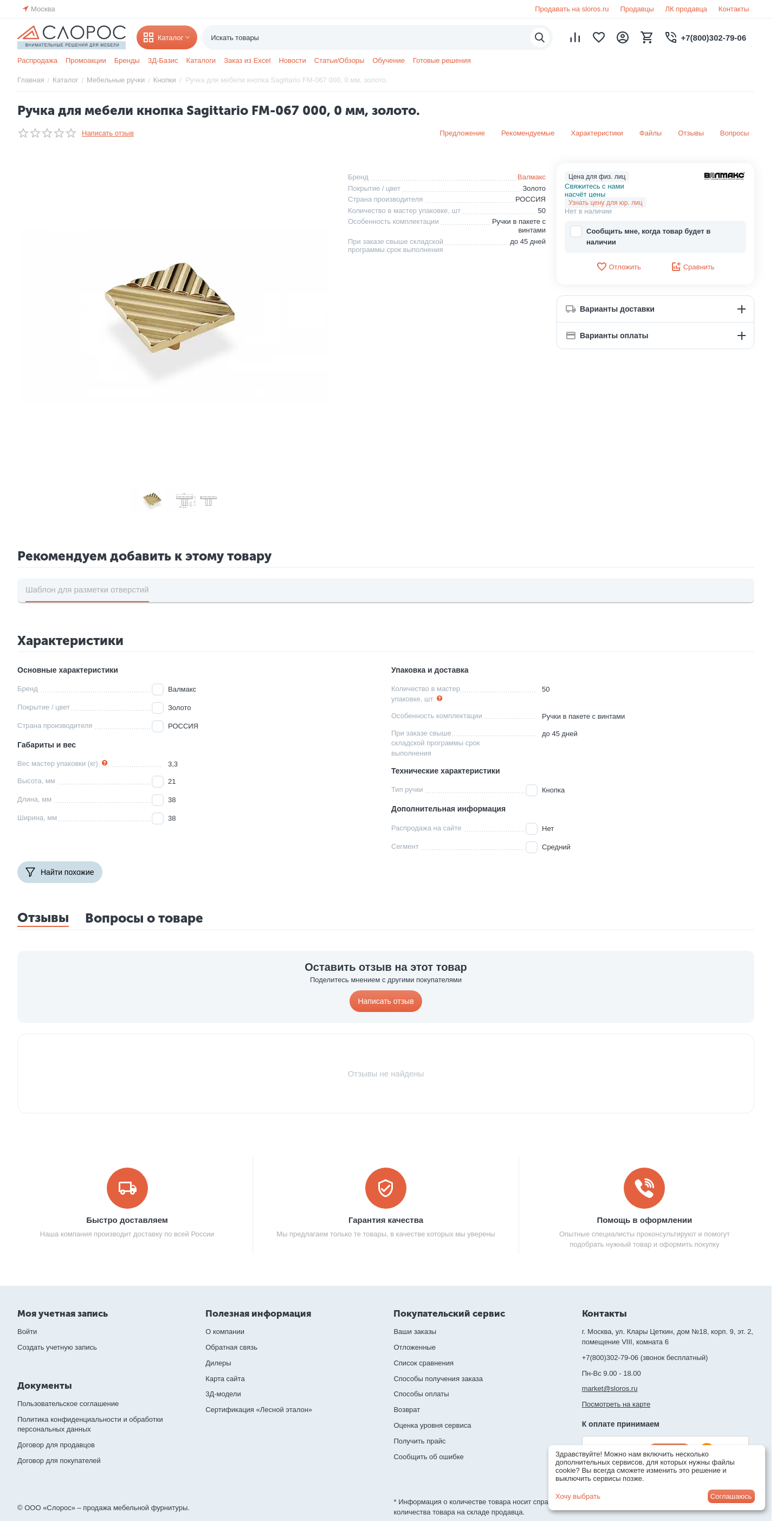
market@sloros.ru (610, 1388)
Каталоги (201, 60)
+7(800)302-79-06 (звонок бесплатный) (645, 1358)
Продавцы (637, 9)
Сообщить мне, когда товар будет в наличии (640, 236)
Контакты (734, 9)
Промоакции (86, 60)
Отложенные (414, 1347)
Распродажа (37, 60)
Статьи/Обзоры (339, 60)
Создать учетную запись (57, 1347)
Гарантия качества (385, 1219)
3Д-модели (223, 1394)
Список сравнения (423, 1363)
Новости (292, 60)
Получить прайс (419, 1441)
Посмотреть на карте (616, 1404)
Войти (27, 1331)
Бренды (127, 60)
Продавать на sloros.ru (572, 9)
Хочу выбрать (577, 1496)
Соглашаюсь (731, 1496)
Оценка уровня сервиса (432, 1425)
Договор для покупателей (59, 1460)
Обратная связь (231, 1347)
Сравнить (693, 266)
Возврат (406, 1410)
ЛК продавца (686, 9)
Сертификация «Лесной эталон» (258, 1410)
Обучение (388, 60)
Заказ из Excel (247, 60)
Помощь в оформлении (645, 1219)
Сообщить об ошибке (428, 1457)
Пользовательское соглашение (68, 1404)
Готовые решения (442, 60)
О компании (224, 1331)
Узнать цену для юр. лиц (605, 203)
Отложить (618, 266)
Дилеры (218, 1363)
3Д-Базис (163, 60)
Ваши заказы (414, 1331)
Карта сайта (224, 1379)
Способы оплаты (421, 1394)
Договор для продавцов (56, 1445)
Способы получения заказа (438, 1379)
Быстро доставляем (127, 1219)
